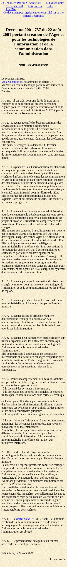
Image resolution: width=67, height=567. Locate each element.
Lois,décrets (35, 6)
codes (50, 6)
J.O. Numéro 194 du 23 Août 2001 (21, 2)
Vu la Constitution (11, 81)
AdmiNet (11, 9)
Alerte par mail (14, 6)
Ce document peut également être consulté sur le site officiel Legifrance (33, 14)
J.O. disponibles (55, 2)
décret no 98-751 (26, 518)
